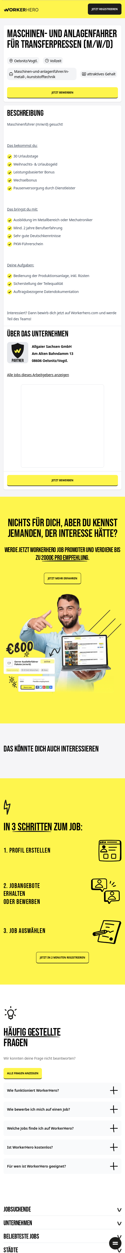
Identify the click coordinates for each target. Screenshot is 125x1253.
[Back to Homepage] (23, 8)
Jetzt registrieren (105, 9)
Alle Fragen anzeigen (22, 1073)
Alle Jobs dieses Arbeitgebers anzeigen (38, 374)
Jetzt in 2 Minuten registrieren (62, 957)
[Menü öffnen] (115, 1243)
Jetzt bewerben (62, 92)
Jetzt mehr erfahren (62, 578)
